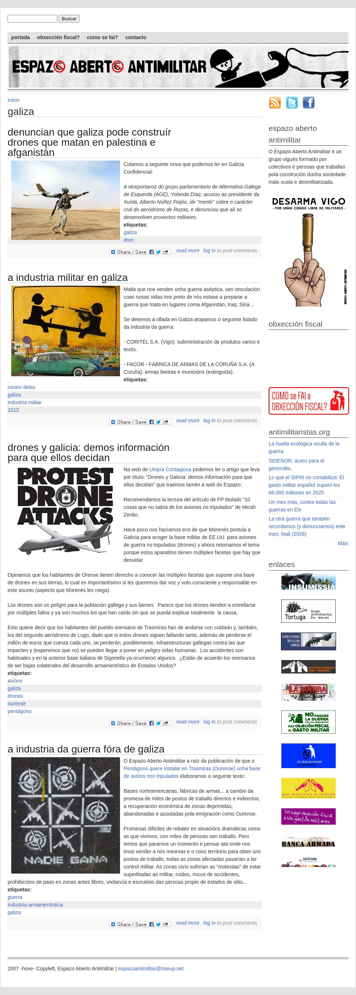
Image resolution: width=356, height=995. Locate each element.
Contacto (135, 37)
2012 (13, 410)
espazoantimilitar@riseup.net (151, 968)
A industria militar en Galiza (68, 277)
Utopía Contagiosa (170, 469)
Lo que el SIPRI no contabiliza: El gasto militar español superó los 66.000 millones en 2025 (306, 485)
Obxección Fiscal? (58, 37)
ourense (17, 703)
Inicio (14, 100)
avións (15, 681)
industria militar (25, 402)
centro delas (21, 387)
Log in (209, 250)
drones (15, 696)
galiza (130, 232)
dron (129, 240)
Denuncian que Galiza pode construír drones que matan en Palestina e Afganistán (89, 142)
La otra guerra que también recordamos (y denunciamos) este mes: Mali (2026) (307, 526)
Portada (20, 37)
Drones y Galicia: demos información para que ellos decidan (89, 452)
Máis (343, 543)
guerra (15, 897)
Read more (187, 250)
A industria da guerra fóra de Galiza (86, 749)
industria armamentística (35, 905)
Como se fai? (102, 37)
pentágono (20, 711)
